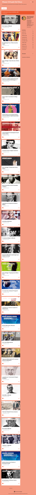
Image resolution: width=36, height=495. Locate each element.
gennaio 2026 (24, 37)
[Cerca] (30, 2)
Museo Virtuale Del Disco (12, 2)
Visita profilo (29, 27)
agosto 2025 (24, 44)
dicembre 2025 (24, 39)
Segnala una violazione (26, 57)
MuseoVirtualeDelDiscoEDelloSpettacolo (30, 17)
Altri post (10, 488)
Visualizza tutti (4, 13)
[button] (18, 29)
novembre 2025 (24, 40)
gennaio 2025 (24, 47)
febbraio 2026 (24, 35)
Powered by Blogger (18, 491)
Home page (4, 8)
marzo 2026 (24, 33)
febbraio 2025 (24, 46)
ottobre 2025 (24, 42)
